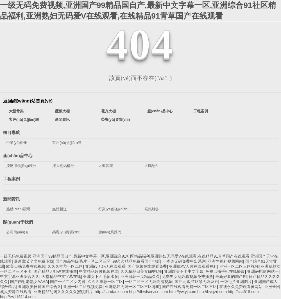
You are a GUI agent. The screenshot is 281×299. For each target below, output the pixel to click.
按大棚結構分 (63, 166)
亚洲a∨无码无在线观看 (105, 266)
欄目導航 (11, 132)
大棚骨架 (16, 111)
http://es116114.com (18, 296)
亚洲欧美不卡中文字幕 (183, 271)
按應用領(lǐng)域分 (21, 166)
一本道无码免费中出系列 (184, 261)
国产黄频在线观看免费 (147, 266)
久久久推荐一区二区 (65, 266)
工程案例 (200, 111)
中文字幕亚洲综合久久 (19, 276)
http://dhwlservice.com (148, 291)
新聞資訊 (62, 119)
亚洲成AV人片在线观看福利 (193, 266)
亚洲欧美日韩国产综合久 (39, 286)
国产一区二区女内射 (67, 281)
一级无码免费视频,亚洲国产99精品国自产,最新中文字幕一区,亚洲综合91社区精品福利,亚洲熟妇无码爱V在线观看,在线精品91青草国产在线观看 (125, 256)
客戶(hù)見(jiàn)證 (24, 119)
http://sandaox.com (111, 291)
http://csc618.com (243, 291)
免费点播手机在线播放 (225, 271)
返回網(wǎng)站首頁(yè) (28, 101)
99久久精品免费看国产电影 (136, 261)
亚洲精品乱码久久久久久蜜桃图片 (63, 291)
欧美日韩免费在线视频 (26, 266)
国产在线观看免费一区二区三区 (189, 286)
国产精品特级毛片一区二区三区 (82, 261)
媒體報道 (59, 209)
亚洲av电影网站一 (263, 271)
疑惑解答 (151, 209)
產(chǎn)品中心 (160, 111)
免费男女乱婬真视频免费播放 (187, 276)
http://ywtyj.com (182, 291)
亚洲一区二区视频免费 (83, 286)
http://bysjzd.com (212, 291)
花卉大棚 (108, 111)
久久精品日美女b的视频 (141, 271)
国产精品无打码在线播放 (55, 271)
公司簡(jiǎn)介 (17, 232)
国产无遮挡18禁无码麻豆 (196, 281)
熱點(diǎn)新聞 (18, 209)
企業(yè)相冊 (16, 142)
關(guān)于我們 (18, 222)
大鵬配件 (151, 166)
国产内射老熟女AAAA (29, 281)
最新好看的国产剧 (231, 276)
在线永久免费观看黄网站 (240, 286)
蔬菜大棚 (62, 111)
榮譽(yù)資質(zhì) (115, 119)
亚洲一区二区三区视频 (239, 266)
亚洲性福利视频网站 (225, 261)
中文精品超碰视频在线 (98, 271)
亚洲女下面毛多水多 (100, 276)
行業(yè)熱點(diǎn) (113, 209)
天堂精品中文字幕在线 (61, 276)
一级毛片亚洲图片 (236, 281)
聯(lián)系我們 (109, 232)
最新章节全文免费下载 (33, 261)
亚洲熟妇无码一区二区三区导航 (132, 286)
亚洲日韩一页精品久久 (140, 276)
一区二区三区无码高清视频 (148, 281)
